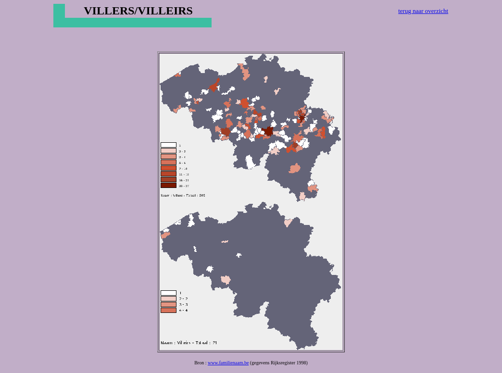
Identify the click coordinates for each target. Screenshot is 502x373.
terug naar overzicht (423, 10)
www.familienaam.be (228, 362)
